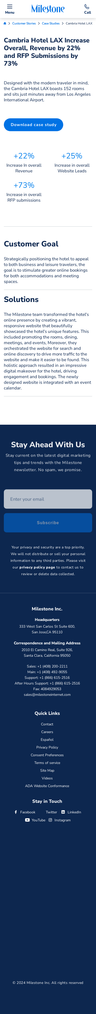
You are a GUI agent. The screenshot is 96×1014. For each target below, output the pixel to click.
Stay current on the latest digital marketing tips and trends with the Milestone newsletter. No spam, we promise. (48, 463)
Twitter (48, 812)
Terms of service (47, 762)
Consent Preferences (47, 755)
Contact (47, 724)
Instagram (59, 820)
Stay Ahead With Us (48, 445)
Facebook (24, 812)
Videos (47, 778)
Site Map (47, 770)
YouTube (35, 820)
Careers (47, 732)
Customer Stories (24, 23)
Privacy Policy (47, 747)
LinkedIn (71, 812)
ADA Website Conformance (47, 786)
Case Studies (51, 23)
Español (47, 739)
